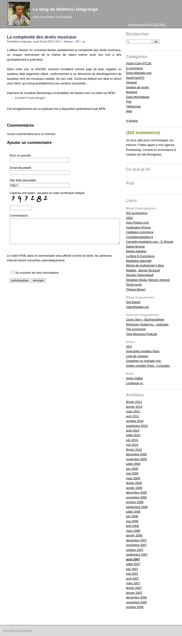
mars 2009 (133, 478)
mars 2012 (133, 411)
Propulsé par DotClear (18, 630)
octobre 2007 (135, 550)
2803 (129, 218)
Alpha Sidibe (134, 378)
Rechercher (137, 34)
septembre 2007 (136, 554)
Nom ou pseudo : (21, 155)
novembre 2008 (136, 497)
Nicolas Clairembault (139, 275)
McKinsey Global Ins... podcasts (147, 324)
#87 (78, 41)
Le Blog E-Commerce (140, 256)
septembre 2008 (136, 507)
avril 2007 (132, 578)
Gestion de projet (137, 87)
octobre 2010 (135, 421)
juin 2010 (132, 440)
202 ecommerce (136, 213)
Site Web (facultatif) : (24, 180)
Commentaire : (19, 215)
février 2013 (134, 402)
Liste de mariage (137, 356)
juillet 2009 (133, 464)
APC (129, 346)
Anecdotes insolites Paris (142, 351)
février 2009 (134, 483)
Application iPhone (138, 227)
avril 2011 (132, 416)
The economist (136, 329)
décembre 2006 (136, 597)
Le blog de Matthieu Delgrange (65, 9)
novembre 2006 (136, 602)
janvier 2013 (134, 406)
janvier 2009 (134, 488)
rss (83, 41)
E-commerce (134, 68)
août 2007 (133, 559)
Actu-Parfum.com (137, 222)
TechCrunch (134, 284)
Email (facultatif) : (21, 167)
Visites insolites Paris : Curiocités (148, 365)
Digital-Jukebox (136, 251)
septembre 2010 (136, 426)
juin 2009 (132, 468)
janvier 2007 (134, 593)
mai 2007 (132, 573)
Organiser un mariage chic (143, 361)
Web (129, 111)
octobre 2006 (135, 607)
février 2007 (134, 588)
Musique (68, 41)
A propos (132, 120)
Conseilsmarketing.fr (139, 237)
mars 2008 (133, 530)
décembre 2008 (136, 492)
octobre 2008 (135, 502)
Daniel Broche (135, 246)
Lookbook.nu (134, 383)
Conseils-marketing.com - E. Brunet (149, 241)
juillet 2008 (133, 511)
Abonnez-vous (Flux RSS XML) (147, 24)
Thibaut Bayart (135, 289)
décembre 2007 (136, 540)
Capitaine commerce (139, 232)
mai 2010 (132, 444)
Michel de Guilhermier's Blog (145, 265)
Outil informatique (137, 97)
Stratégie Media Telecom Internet (148, 280)
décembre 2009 (136, 454)
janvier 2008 (134, 535)
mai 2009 (132, 473)
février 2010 (134, 449)
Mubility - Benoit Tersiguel (143, 270)
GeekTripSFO (135, 78)
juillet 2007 (133, 564)
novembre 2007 (136, 545)
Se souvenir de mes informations (37, 272)
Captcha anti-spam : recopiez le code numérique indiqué (47, 197)
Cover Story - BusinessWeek (145, 319)
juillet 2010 (133, 435)
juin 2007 (132, 569)
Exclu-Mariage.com (139, 73)
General (131, 82)
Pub (128, 101)
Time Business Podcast (141, 334)
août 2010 (132, 430)
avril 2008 (132, 526)
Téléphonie (133, 106)
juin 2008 (132, 516)
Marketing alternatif (138, 261)
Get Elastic (133, 302)
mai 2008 (132, 521)
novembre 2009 (136, 459)
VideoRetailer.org (137, 307)
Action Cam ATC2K (138, 63)
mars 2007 (133, 583)
